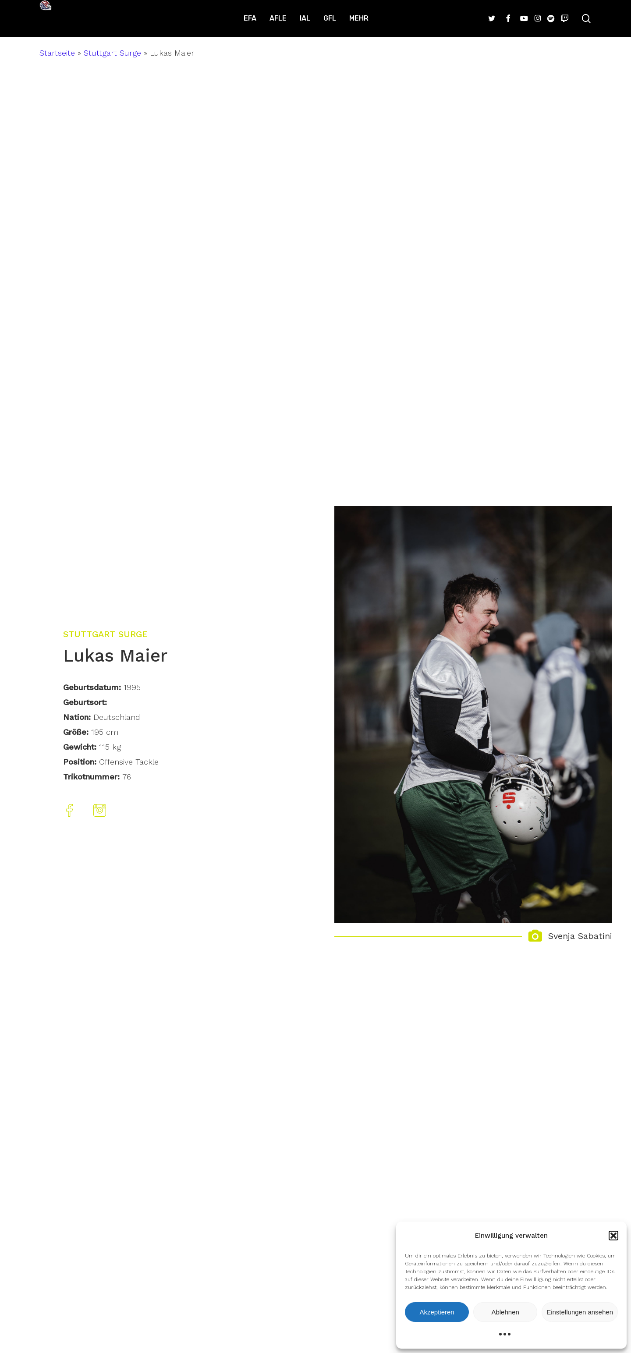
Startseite (57, 52)
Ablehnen (505, 1312)
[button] (613, 1235)
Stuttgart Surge (112, 52)
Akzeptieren (436, 1312)
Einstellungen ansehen (579, 1312)
